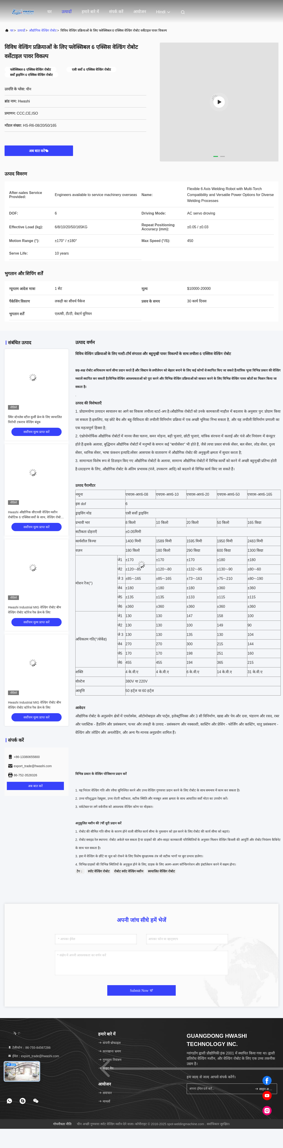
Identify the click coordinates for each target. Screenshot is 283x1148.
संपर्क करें (116, 11)
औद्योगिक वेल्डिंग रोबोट (43, 30)
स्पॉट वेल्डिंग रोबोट (99, 871)
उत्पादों (67, 11)
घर (49, 11)
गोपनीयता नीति (62, 1124)
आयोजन (139, 11)
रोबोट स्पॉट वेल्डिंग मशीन (129, 871)
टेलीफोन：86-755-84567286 (29, 1047)
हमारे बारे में (90, 11)
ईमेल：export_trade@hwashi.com (33, 1056)
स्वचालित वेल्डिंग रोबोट (161, 871)
